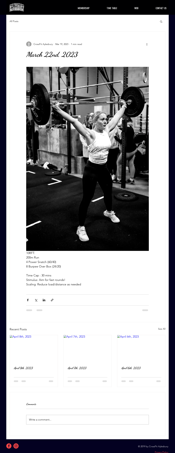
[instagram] (16, 446)
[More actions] (147, 44)
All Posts (14, 21)
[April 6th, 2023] (141, 348)
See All (161, 328)
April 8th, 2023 (23, 368)
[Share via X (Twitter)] (35, 300)
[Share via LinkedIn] (44, 300)
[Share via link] (52, 300)
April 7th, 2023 (77, 368)
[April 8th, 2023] (34, 348)
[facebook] (8, 446)
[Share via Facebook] (27, 300)
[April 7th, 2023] (88, 348)
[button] (161, 21)
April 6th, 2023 (130, 368)
